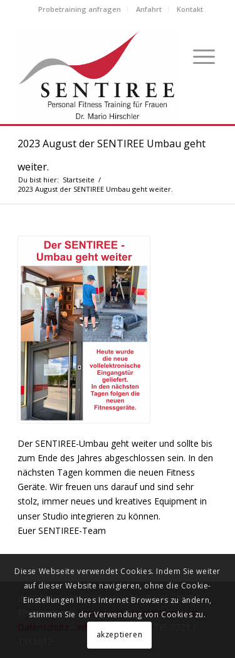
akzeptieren (120, 634)
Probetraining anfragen (79, 9)
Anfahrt (149, 9)
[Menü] (198, 56)
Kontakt (190, 9)
